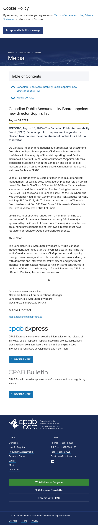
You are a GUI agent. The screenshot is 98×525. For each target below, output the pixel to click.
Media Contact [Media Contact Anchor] (25, 97)
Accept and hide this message (23, 30)
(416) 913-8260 (66, 442)
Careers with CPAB (49, 498)
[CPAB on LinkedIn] (53, 461)
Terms (24, 520)
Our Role (13, 442)
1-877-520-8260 (68, 447)
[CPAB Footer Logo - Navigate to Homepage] (36, 423)
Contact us (14, 469)
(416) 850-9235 (63, 451)
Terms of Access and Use (68, 15)
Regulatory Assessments (21, 451)
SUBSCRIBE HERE (21, 359)
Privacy (34, 520)
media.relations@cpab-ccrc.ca (25, 316)
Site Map (13, 520)
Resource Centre (17, 456)
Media (12, 465)
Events (12, 460)
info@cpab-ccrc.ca (67, 456)
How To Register (17, 447)
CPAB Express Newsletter (49, 490)
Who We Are (24, 52)
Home (11, 52)
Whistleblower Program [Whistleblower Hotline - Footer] (49, 482)
